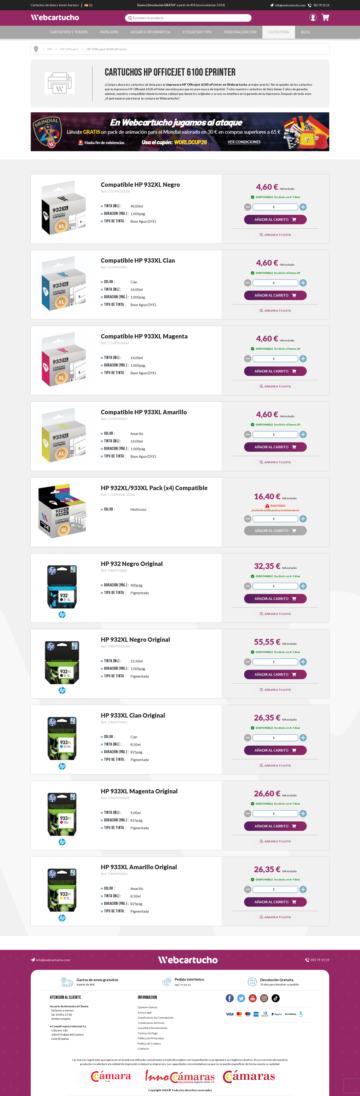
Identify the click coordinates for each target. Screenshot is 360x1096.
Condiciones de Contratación (156, 1017)
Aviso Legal (145, 1012)
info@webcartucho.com (53, 960)
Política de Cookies (149, 1043)
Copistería (278, 32)
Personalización (240, 32)
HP (50, 49)
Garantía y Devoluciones (153, 1028)
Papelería (109, 32)
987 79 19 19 (320, 960)
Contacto (143, 1048)
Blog (305, 32)
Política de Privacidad (151, 1038)
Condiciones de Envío (151, 1023)
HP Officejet (69, 49)
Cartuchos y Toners (69, 32)
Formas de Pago (148, 1033)
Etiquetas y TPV (197, 32)
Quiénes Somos (148, 1007)
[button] (275, 219)
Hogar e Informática (150, 32)
